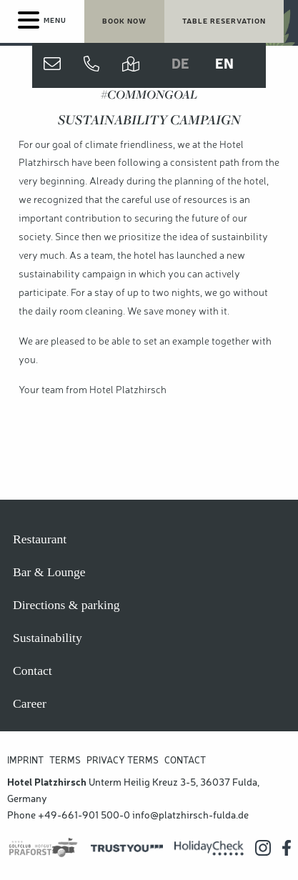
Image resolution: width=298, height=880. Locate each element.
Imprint (25, 761)
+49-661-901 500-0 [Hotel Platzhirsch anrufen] (84, 816)
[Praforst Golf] (43, 848)
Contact (32, 670)
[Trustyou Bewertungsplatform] (127, 848)
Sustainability (47, 638)
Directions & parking (66, 605)
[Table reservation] (224, 21)
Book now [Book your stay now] (124, 21)
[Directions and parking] (131, 65)
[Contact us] (52, 65)
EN (224, 65)
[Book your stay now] (124, 21)
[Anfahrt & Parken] (130, 65)
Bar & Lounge (49, 572)
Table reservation (224, 21)
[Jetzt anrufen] (91, 65)
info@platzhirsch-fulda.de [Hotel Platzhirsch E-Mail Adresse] (190, 816)
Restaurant (39, 539)
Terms (65, 761)
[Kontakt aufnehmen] (52, 65)
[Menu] (42, 21)
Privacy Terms (122, 761)
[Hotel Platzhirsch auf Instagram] (263, 848)
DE (180, 65)
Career (29, 703)
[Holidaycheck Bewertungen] (209, 848)
